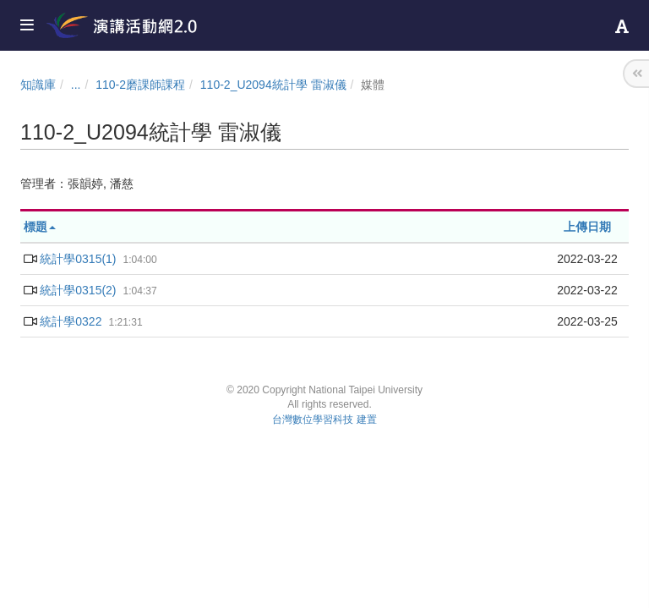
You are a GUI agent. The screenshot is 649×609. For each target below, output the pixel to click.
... (76, 84)
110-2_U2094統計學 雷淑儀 (273, 84)
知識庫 (38, 84)
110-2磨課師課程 (140, 84)
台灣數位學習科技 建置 (324, 419)
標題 (40, 226)
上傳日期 (587, 226)
